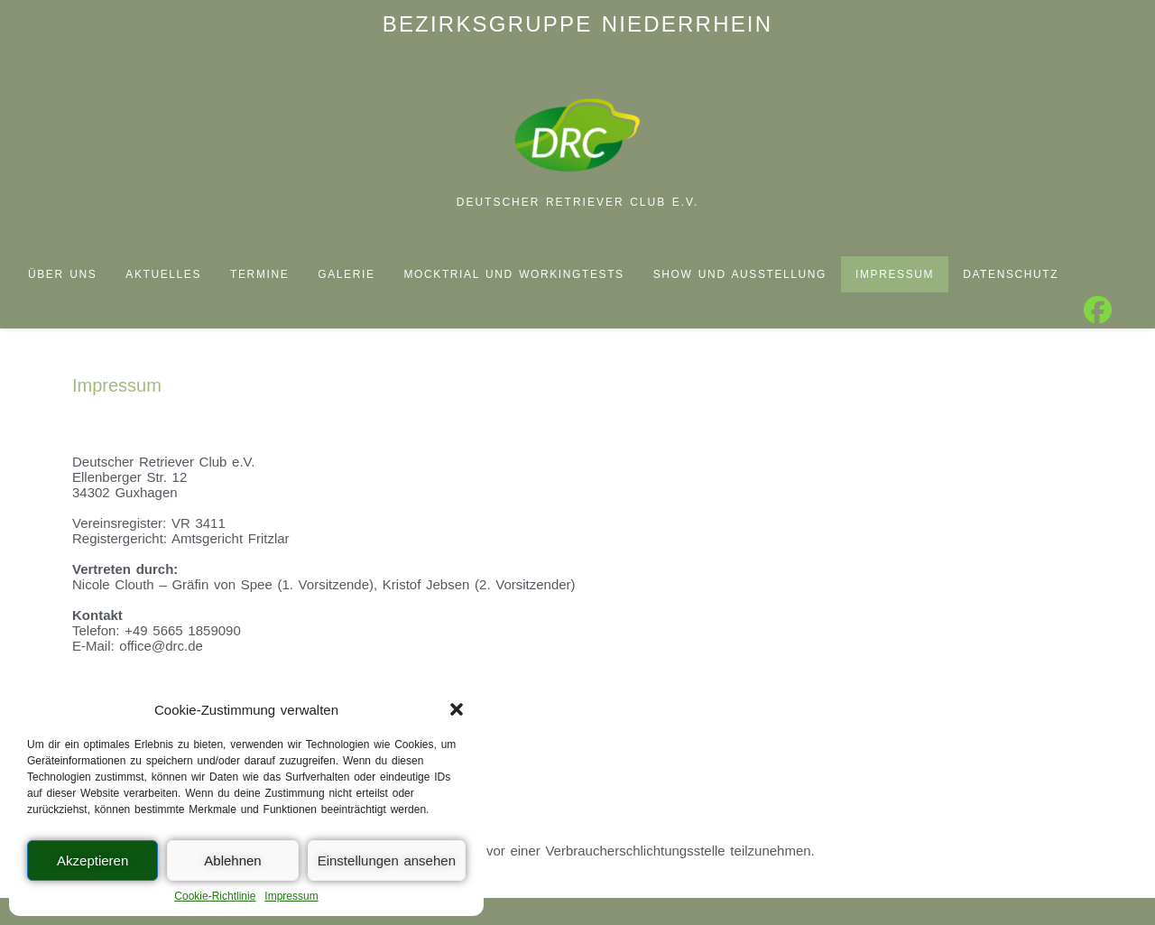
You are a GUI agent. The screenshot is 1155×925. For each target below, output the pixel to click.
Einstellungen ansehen (387, 860)
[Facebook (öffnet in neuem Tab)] (1097, 310)
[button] (457, 709)
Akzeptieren (92, 860)
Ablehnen (232, 860)
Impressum (291, 896)
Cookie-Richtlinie (214, 896)
